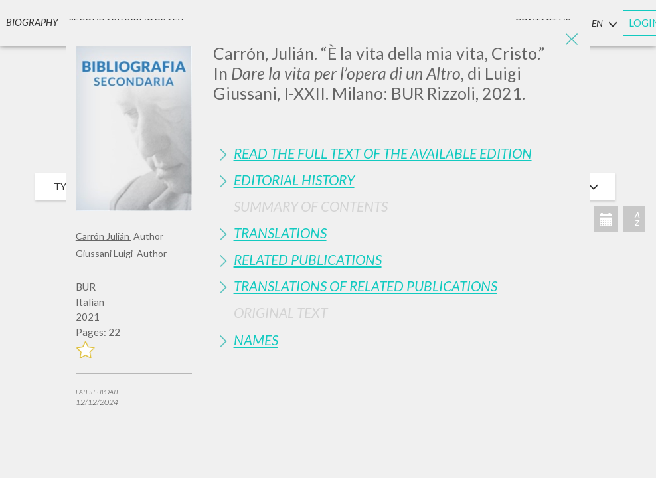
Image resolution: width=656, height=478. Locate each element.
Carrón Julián (103, 236)
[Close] (570, 40)
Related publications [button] (308, 259)
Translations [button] (280, 232)
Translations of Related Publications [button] (365, 285)
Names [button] (256, 339)
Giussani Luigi (105, 253)
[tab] (397, 153)
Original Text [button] (280, 312)
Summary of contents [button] (311, 206)
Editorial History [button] (294, 179)
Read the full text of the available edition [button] (383, 153)
